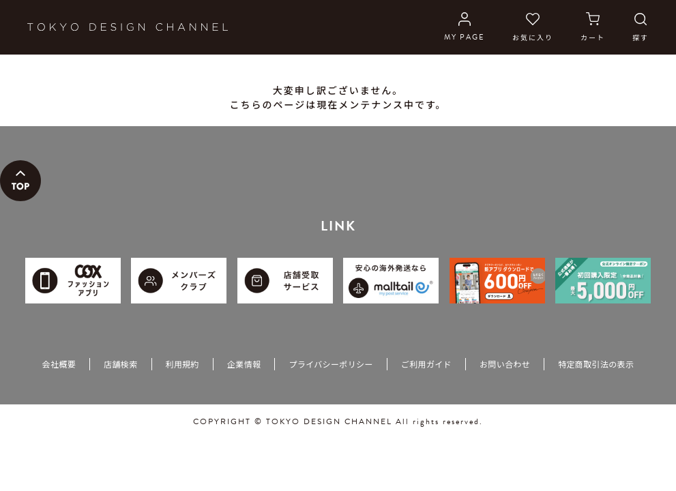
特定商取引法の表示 (596, 364)
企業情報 (244, 364)
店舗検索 (120, 364)
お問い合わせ (505, 364)
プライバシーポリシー (330, 364)
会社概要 (59, 364)
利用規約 (182, 364)
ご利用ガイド (426, 364)
